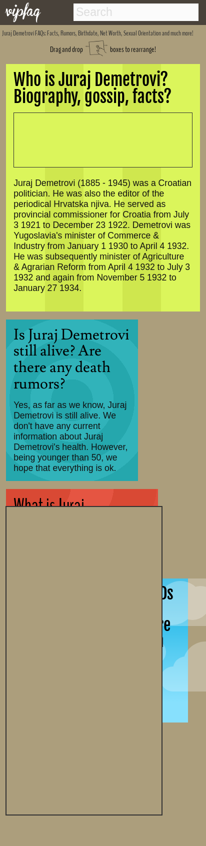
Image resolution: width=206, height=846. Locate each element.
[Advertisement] (84, 660)
